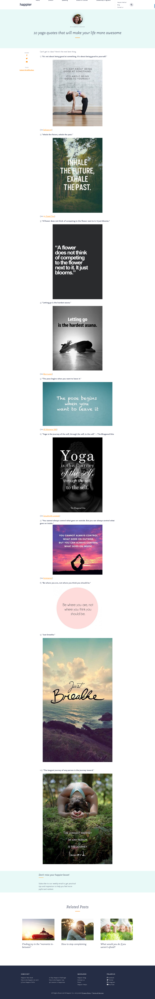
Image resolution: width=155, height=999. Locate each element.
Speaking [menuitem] (65, 5)
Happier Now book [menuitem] (27, 978)
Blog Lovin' (47, 373)
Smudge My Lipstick (51, 515)
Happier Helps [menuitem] (82, 985)
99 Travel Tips (48, 216)
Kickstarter (47, 578)
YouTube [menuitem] (110, 985)
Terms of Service (98, 993)
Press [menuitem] (79, 982)
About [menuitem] (38, 5)
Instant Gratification (27, 70)
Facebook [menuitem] (110, 978)
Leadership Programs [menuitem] (103, 5)
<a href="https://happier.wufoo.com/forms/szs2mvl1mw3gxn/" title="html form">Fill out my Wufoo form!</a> (96, 881)
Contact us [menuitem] (120, 7)
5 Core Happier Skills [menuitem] (28, 982)
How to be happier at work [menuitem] (30, 980)
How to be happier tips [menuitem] (56, 980)
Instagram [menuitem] (111, 982)
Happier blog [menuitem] (82, 978)
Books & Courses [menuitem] (82, 5)
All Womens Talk (50, 429)
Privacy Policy (86, 993)
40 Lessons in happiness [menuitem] (57, 982)
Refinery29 (47, 129)
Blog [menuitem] (118, 5)
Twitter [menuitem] (110, 980)
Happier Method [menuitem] (121, 2)
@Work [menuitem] (50, 5)
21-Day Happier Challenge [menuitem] (57, 978)
